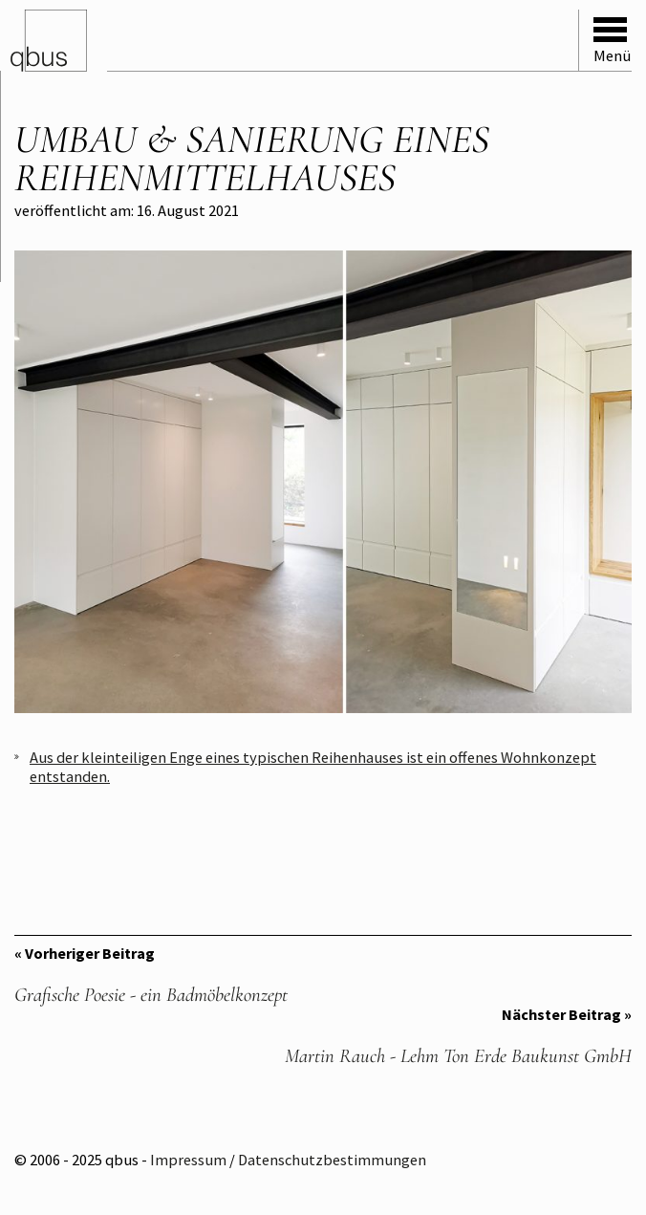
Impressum (188, 1159)
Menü (612, 41)
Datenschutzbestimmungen (332, 1159)
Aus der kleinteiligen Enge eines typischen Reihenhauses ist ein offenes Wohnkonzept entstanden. (313, 767)
